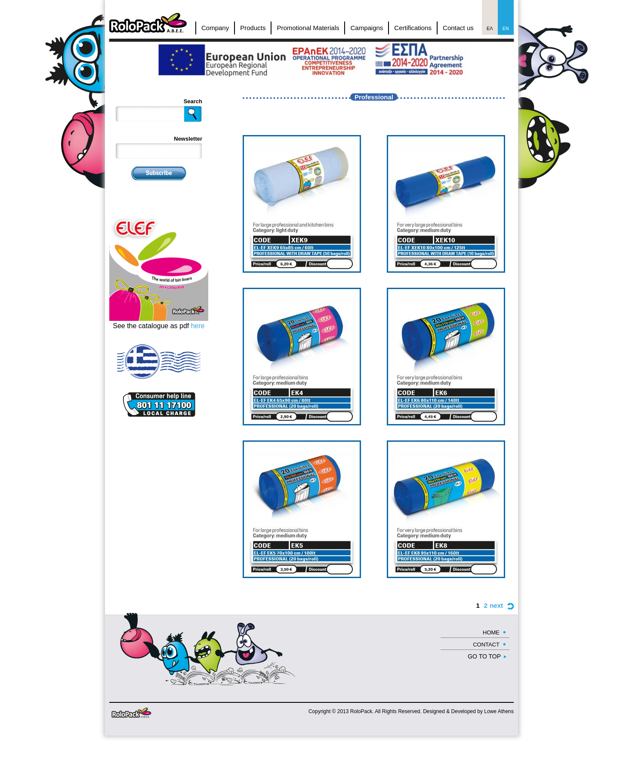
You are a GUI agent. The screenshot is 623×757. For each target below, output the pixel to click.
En (506, 28)
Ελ (490, 28)
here (198, 325)
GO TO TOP (484, 656)
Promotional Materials (308, 27)
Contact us (458, 27)
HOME (491, 632)
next (496, 605)
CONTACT (486, 644)
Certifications (413, 27)
